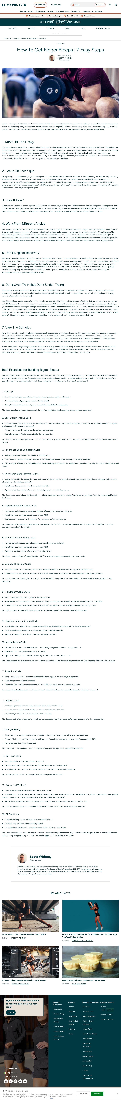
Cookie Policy (87, 1066)
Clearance (86, 11)
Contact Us (58, 1009)
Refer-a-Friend (107, 1008)
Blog (11, 38)
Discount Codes (106, 1015)
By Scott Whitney (64, 58)
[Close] (118, 1093)
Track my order (59, 1027)
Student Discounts (107, 1019)
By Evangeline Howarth (82, 941)
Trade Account (87, 1039)
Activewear (73, 1016)
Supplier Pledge (87, 1056)
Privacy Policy (87, 1029)
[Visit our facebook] (11, 1081)
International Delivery (58, 1020)
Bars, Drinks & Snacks (73, 1022)
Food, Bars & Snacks (62, 11)
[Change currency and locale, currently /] (24, 1073)
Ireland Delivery (59, 1031)
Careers (85, 1070)
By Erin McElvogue (20, 984)
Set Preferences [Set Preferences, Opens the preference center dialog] (83, 1093)
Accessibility (86, 1061)
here (51, 1098)
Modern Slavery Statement (87, 1022)
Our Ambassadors (103, 28)
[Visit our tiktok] (15, 1081)
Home (6, 38)
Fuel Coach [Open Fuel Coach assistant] (100, 4)
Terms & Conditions (89, 1034)
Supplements (40, 11)
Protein (30, 11)
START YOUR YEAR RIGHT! (60, 22)
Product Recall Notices (59, 1037)
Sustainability (87, 1051)
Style (83, 28)
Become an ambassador (86, 1045)
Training (50, 28)
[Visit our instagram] (6, 1081)
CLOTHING (56, 5)
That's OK (97, 1093)
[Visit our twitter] (25, 1081)
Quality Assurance (88, 1016)
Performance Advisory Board (87, 1076)
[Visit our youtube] (20, 1081)
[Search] (72, 4)
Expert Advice (97, 11)
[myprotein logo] (14, 5)
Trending (22, 11)
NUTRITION (40, 5)
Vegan (71, 1034)
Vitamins (50, 11)
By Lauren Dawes (79, 984)
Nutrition (32, 28)
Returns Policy (59, 1014)
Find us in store (87, 1011)
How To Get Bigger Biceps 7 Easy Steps (33, 38)
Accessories (76, 11)
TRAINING (61, 44)
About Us (85, 1007)
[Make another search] (60, 34)
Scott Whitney (41, 857)
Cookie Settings (10, 1068)
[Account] (110, 4)
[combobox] (88, 4)
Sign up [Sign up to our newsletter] (11, 1012)
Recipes (67, 28)
